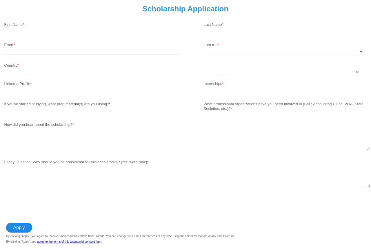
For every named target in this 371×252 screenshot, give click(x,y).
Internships (213, 83)
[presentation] (48, 205)
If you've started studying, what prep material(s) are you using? (56, 104)
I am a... (210, 45)
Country (11, 65)
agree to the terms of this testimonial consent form (69, 241)
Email (9, 45)
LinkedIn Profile (17, 83)
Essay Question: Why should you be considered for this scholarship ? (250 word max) (75, 162)
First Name (13, 24)
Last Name (213, 24)
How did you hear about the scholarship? (38, 124)
